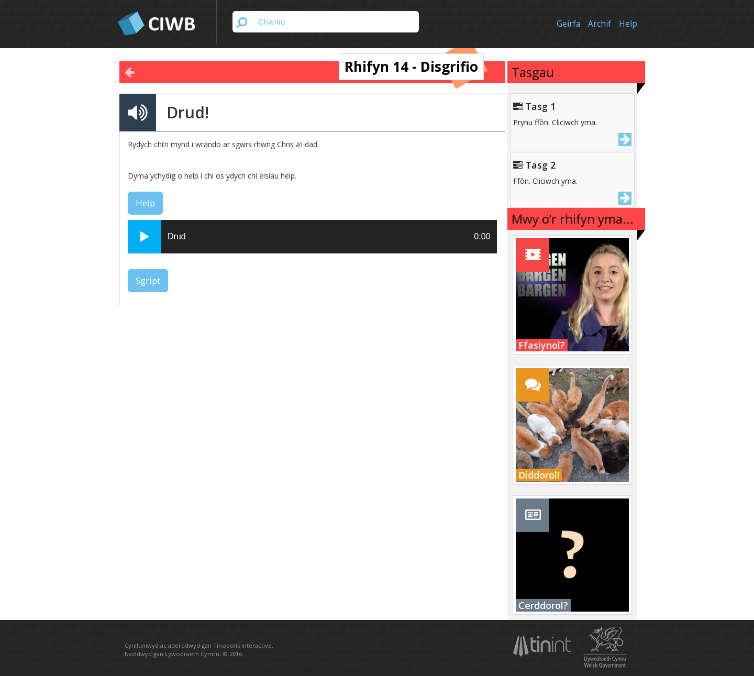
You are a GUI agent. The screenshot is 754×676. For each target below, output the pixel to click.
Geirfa (568, 23)
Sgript (148, 280)
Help (628, 23)
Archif (599, 23)
